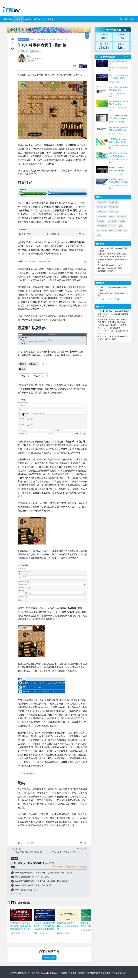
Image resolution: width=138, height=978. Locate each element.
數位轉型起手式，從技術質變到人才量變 (118, 102)
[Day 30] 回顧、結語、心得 (26, 889)
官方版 (23, 160)
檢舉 (83, 843)
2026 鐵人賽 (48, 19)
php (120, 226)
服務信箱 (82, 973)
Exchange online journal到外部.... (110, 268)
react (99, 235)
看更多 (126, 57)
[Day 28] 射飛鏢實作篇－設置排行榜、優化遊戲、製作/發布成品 (42, 881)
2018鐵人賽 (112, 221)
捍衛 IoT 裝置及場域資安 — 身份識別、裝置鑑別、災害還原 (118, 77)
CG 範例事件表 (27, 773)
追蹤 (30, 843)
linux (104, 230)
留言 (21, 843)
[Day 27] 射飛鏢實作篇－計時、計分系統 (32, 877)
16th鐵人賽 (113, 202)
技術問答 (8, 19)
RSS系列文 (58, 867)
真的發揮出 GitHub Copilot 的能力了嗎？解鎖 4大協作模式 (118, 180)
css (125, 230)
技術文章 (18, 19)
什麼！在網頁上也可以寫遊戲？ (43, 39)
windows (112, 226)
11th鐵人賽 (101, 216)
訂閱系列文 (71, 867)
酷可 (29, 56)
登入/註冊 (129, 19)
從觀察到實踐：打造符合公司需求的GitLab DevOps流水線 (118, 154)
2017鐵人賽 (101, 226)
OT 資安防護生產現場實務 (118, 62)
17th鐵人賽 (101, 212)
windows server (115, 230)
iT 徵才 (28, 19)
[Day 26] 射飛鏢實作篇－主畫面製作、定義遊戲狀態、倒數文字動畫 (43, 872)
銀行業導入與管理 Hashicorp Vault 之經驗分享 (68, 926)
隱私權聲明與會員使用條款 (98, 973)
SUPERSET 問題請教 (105, 271)
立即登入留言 (49, 957)
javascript (100, 221)
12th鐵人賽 (113, 212)
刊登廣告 (63, 973)
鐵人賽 (111, 216)
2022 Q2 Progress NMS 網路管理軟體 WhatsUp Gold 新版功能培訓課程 (118, 117)
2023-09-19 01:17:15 (35, 59)
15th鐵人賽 (23, 51)
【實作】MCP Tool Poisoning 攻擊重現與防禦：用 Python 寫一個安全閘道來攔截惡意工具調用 (113, 313)
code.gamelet (35, 51)
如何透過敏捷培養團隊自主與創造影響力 (118, 88)
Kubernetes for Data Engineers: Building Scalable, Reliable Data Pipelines (117, 169)
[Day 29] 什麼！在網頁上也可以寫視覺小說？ (34, 885)
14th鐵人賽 (113, 207)
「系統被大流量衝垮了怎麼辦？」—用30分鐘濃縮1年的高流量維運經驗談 (44, 926)
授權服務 (72, 973)
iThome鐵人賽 (116, 29)
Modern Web (23, 40)
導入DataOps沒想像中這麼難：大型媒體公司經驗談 (118, 128)
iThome (54, 973)
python (122, 221)
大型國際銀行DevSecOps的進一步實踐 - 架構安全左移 (118, 140)
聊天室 (37, 19)
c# (98, 230)
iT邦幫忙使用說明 (119, 973)
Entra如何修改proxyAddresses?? (110, 265)
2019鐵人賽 (121, 216)
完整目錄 (16, 893)
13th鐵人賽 (101, 207)
